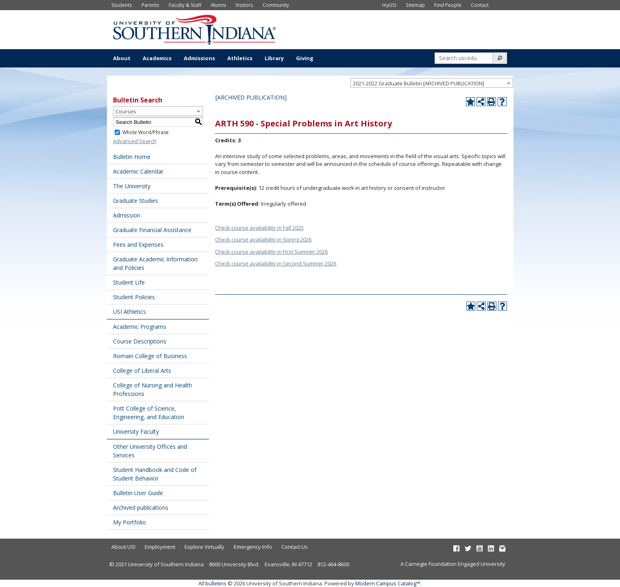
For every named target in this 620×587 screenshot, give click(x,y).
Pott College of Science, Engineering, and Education (148, 412)
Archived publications (140, 507)
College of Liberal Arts (142, 370)
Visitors (244, 5)
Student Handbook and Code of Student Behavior (154, 474)
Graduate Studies (135, 200)
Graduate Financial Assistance (152, 230)
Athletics (239, 58)
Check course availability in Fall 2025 (259, 227)
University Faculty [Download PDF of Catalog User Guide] (136, 431)
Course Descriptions (139, 341)
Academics (157, 58)
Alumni (218, 5)
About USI (123, 546)
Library (274, 58)
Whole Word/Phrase (145, 132)
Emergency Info (253, 546)
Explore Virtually (204, 546)
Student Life (129, 282)
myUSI (389, 5)
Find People (447, 5)
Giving (304, 58)
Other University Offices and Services (150, 451)
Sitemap (415, 5)
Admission (126, 215)
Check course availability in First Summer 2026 (271, 251)
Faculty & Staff (185, 5)
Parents (150, 5)
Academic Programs (139, 326)
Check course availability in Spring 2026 (263, 239)
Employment (160, 546)
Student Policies (134, 297)
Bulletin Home (131, 157)
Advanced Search (135, 141)
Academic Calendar (138, 171)
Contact (480, 5)
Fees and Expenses (138, 244)
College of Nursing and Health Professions (152, 389)
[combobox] (431, 83)
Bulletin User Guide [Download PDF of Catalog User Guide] (138, 493)
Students (121, 5)
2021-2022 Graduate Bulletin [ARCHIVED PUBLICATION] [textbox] (418, 83)
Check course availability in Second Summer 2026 (275, 263)
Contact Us (294, 546)
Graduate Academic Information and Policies (155, 263)
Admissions (199, 58)
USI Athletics (129, 311)
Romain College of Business (150, 356)
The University (131, 186)
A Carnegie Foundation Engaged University (452, 563)
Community (276, 5)
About (122, 58)
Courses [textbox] (125, 111)
